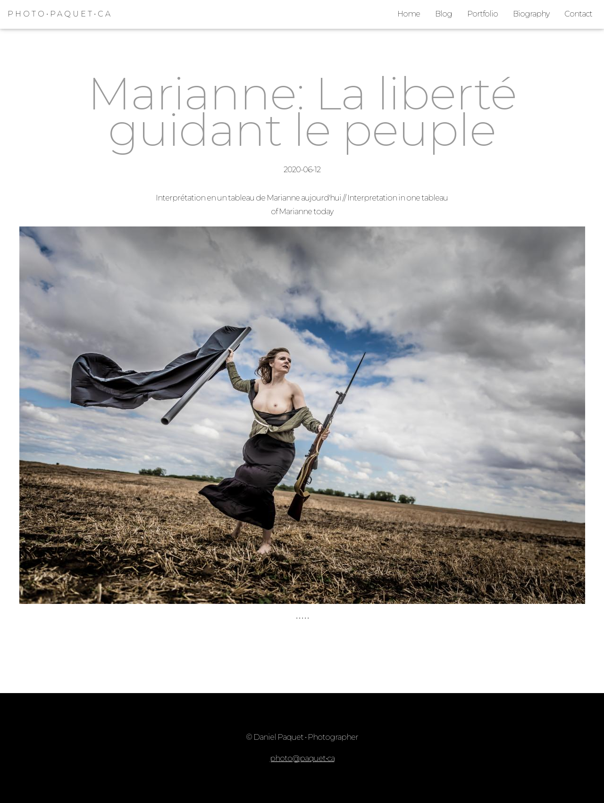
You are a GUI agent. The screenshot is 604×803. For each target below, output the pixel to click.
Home (408, 13)
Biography (531, 13)
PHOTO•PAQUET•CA (60, 13)
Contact (578, 13)
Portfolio (482, 13)
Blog (443, 13)
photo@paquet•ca (302, 758)
